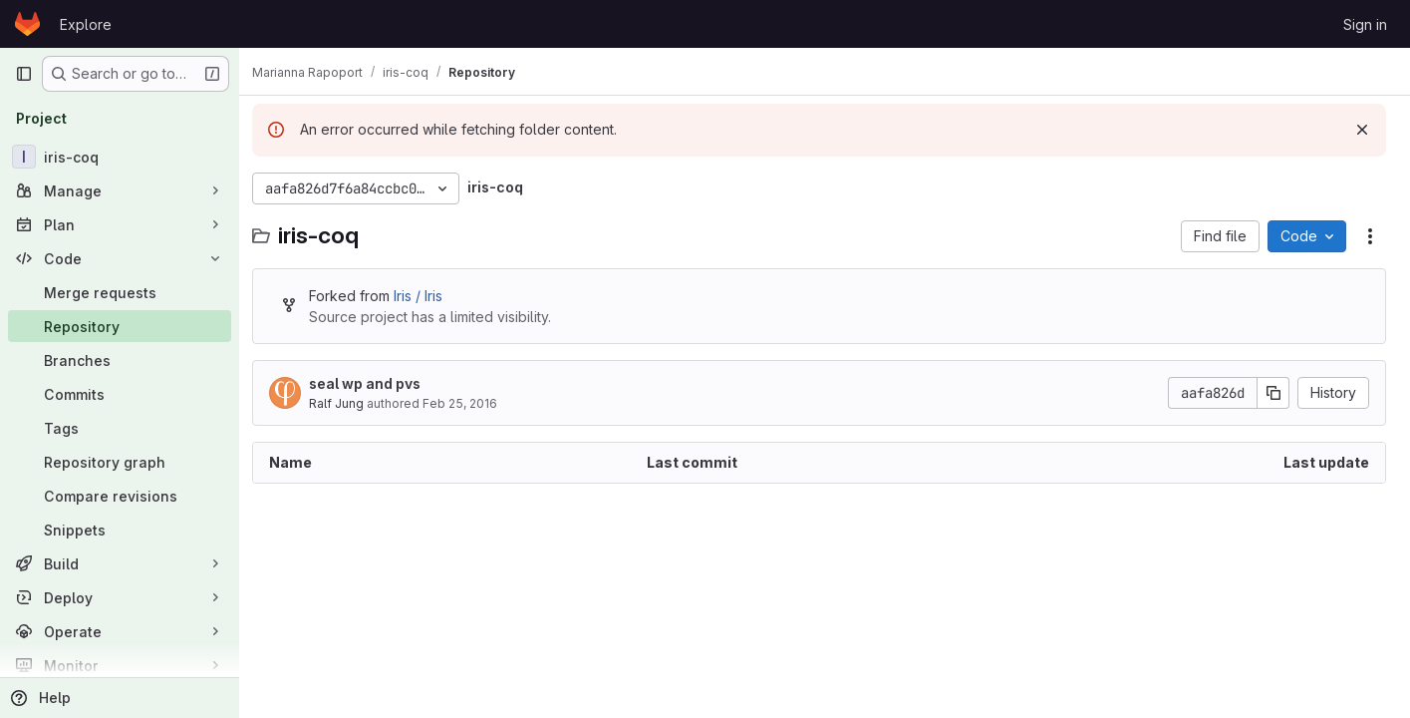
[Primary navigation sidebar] (24, 74)
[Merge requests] (119, 292)
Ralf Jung (347, 403)
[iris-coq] (119, 157)
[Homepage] (27, 24)
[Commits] (119, 394)
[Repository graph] (119, 462)
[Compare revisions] (119, 496)
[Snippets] (119, 529)
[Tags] (119, 428)
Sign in (1365, 24)
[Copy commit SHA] (1273, 393)
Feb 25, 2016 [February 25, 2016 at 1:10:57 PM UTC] (470, 403)
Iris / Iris (429, 295)
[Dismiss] (1362, 130)
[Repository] (119, 326)
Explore (86, 24)
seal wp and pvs (375, 383)
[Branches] (119, 360)
